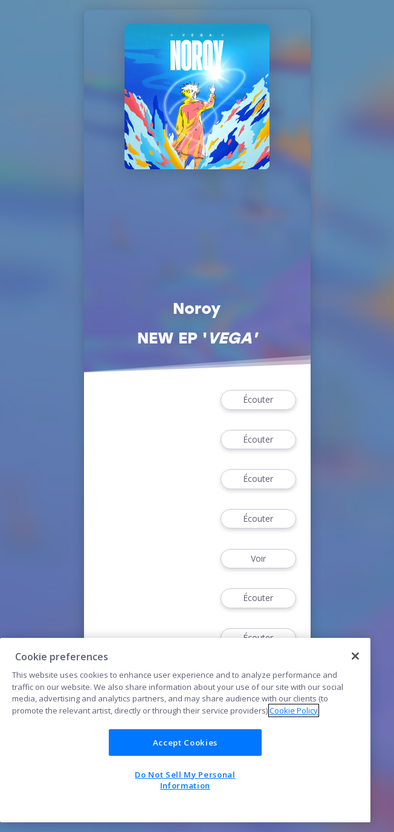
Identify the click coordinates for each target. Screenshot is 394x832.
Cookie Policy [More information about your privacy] (294, 710)
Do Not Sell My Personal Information (185, 780)
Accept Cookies (185, 742)
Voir (258, 559)
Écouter (258, 400)
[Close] (355, 656)
